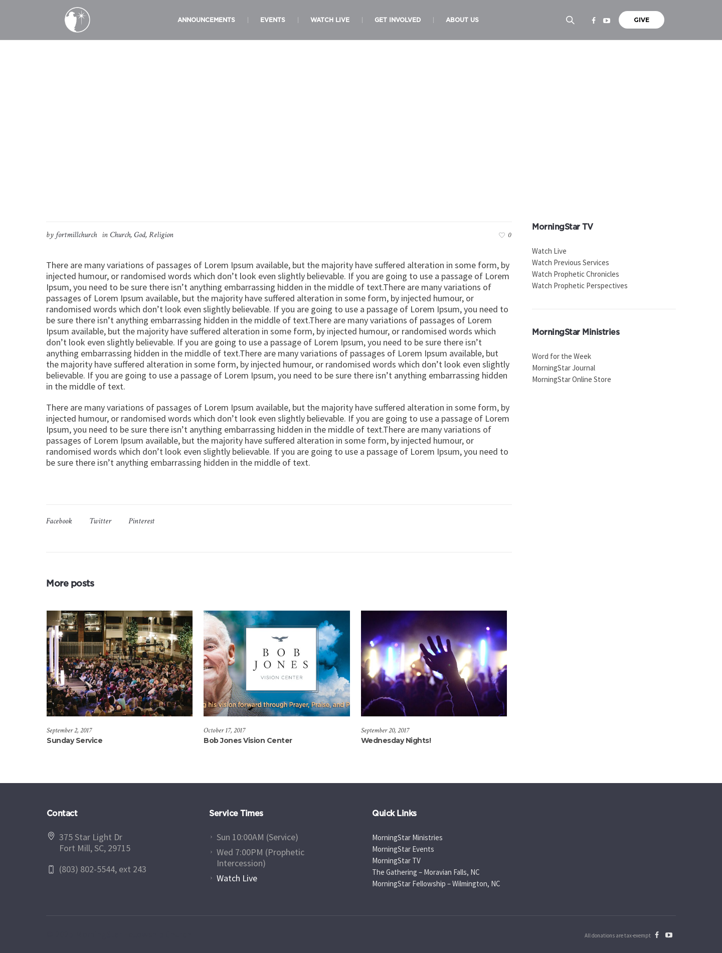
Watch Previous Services (570, 262)
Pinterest (141, 521)
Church (324, 170)
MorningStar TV (396, 860)
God (139, 235)
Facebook (59, 521)
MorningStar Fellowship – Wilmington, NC (436, 883)
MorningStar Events (403, 849)
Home (298, 170)
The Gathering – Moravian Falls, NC (426, 872)
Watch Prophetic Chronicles (575, 274)
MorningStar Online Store (571, 379)
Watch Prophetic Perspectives (580, 285)
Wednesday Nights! (396, 740)
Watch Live (549, 251)
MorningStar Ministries (407, 837)
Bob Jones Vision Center (248, 740)
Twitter (100, 521)
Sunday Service (74, 740)
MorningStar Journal (563, 367)
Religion (161, 235)
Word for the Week (561, 356)
